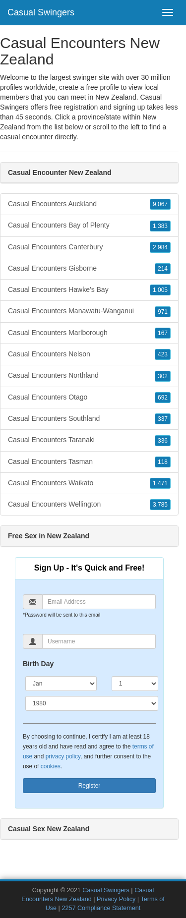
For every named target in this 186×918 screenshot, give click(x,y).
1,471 (160, 483)
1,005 (160, 290)
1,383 (160, 226)
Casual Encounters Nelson (89, 354)
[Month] (61, 683)
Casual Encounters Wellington (89, 504)
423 (163, 354)
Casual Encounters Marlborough (89, 333)
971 (163, 311)
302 (163, 376)
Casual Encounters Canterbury (89, 247)
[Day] (135, 683)
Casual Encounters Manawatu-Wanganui (89, 311)
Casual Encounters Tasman (89, 462)
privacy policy (63, 756)
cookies (51, 766)
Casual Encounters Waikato (89, 483)
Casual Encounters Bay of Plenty (89, 225)
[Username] (99, 641)
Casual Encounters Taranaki (89, 440)
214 (163, 268)
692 (163, 397)
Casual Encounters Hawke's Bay (89, 290)
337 (163, 418)
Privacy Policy (116, 899)
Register (89, 785)
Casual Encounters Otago (89, 397)
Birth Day (38, 664)
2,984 (160, 247)
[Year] (91, 703)
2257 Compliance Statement (101, 908)
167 (163, 333)
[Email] (99, 601)
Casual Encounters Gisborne (89, 268)
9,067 (160, 204)
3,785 (160, 504)
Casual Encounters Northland (89, 375)
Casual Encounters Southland (89, 418)
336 (163, 440)
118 (163, 462)
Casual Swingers (40, 12)
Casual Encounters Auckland (89, 204)
